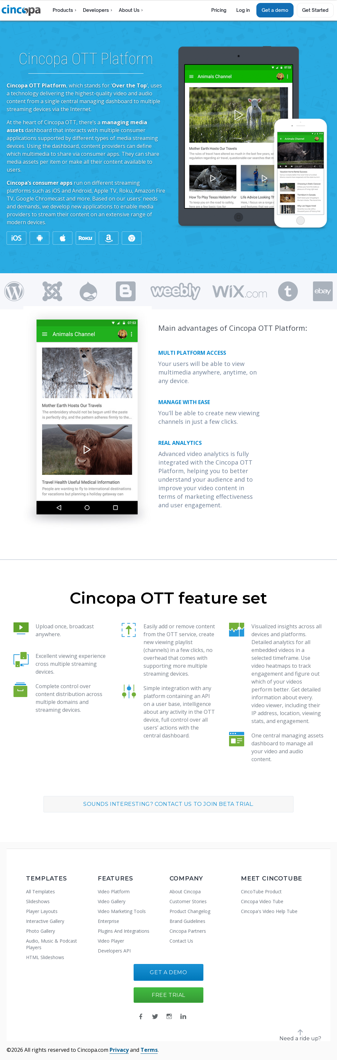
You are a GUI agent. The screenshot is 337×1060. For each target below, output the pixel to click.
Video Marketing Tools (122, 911)
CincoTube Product (261, 891)
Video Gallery (111, 901)
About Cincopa (185, 891)
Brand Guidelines (187, 921)
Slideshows (38, 901)
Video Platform (114, 891)
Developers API (114, 951)
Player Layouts (42, 911)
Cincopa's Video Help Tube (269, 911)
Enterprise (108, 921)
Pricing (218, 10)
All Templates (40, 891)
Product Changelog (189, 911)
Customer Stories (188, 901)
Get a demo (275, 10)
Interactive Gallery (45, 921)
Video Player (111, 941)
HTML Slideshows (45, 957)
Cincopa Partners (187, 931)
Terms (149, 1049)
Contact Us (181, 941)
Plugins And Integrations (123, 931)
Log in (243, 10)
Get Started (315, 10)
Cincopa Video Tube (262, 901)
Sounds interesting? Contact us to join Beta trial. (168, 804)
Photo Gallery (40, 931)
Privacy (119, 1049)
